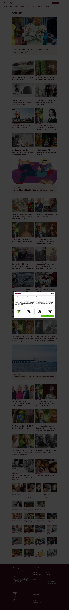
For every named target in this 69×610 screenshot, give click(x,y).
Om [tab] (50, 296)
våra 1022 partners (20, 301)
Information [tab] (29, 296)
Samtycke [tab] (19, 296)
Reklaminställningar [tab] (39, 296)
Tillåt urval (34, 315)
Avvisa (21, 315)
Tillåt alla (47, 315)
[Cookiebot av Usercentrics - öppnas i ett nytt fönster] (50, 293)
